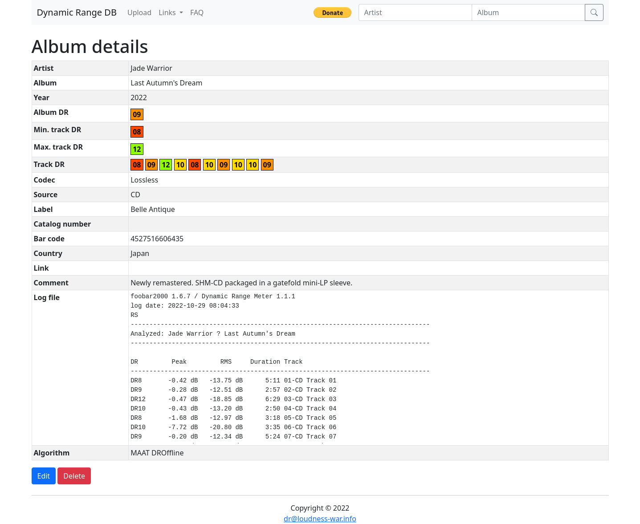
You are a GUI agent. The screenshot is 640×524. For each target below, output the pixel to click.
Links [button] (168, 12)
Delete (74, 476)
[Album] (528, 12)
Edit (43, 476)
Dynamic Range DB (77, 12)
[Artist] (415, 12)
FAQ (197, 12)
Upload (139, 12)
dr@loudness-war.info (320, 519)
